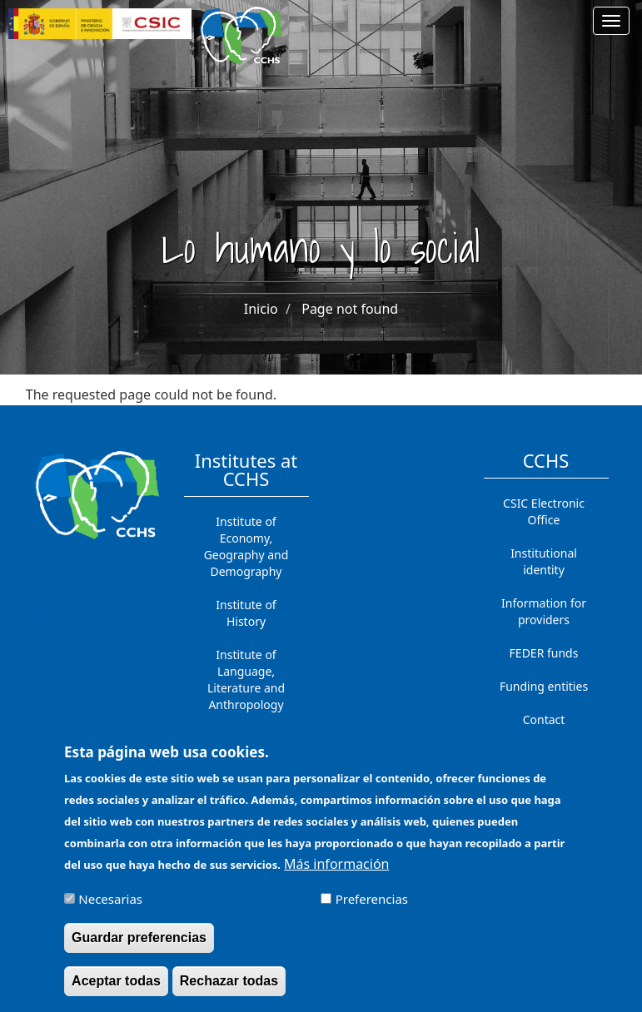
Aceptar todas (116, 990)
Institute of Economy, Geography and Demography (246, 546)
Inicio (261, 309)
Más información (336, 873)
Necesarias (110, 908)
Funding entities (544, 686)
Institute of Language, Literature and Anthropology (246, 679)
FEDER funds (544, 653)
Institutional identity (543, 561)
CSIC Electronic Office (544, 511)
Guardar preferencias (139, 947)
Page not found (349, 309)
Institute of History (246, 613)
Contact (544, 719)
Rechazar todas (229, 990)
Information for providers (543, 611)
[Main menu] (611, 21)
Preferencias (372, 908)
